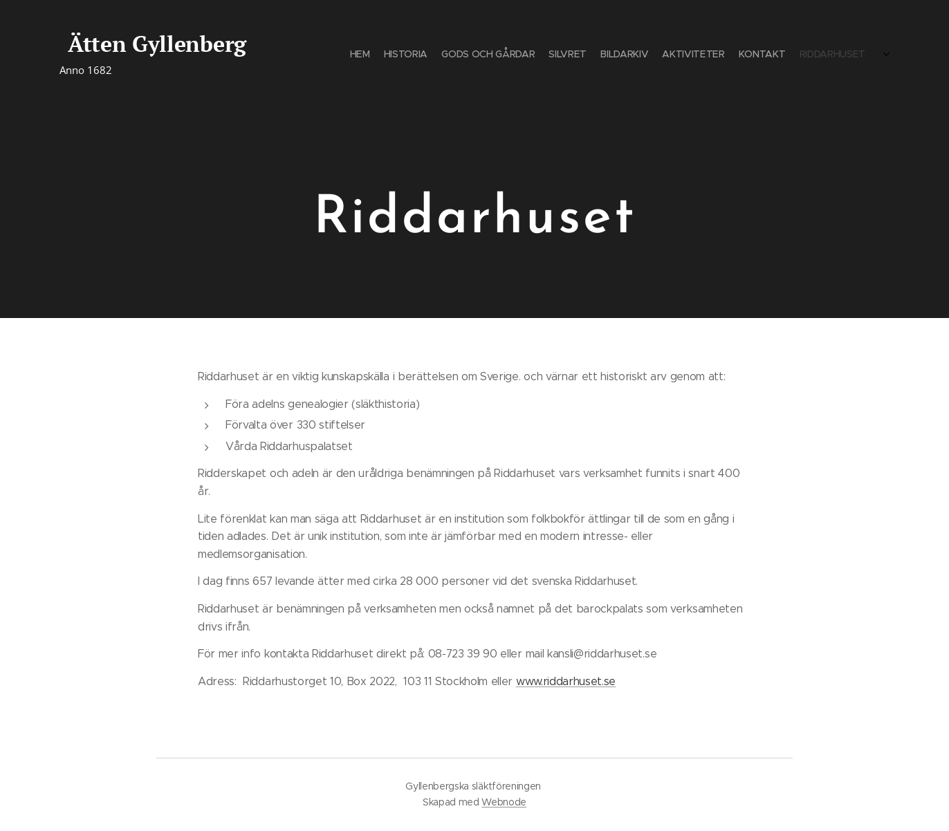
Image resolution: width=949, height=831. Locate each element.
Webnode (503, 802)
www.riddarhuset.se (566, 681)
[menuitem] (780, 55)
